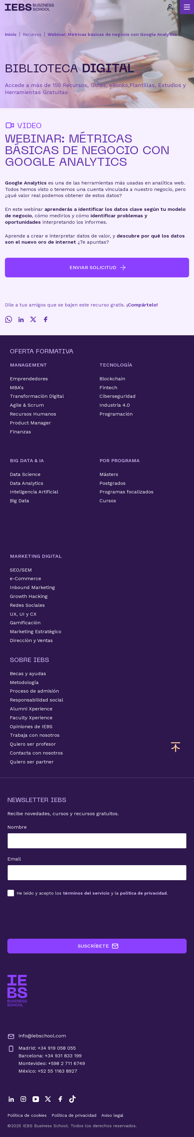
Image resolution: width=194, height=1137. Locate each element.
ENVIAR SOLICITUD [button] (98, 267)
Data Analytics (26, 483)
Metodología (24, 682)
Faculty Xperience (31, 718)
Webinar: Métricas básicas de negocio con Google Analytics (112, 34)
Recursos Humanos (33, 414)
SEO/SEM (21, 570)
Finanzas (20, 432)
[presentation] (54, 918)
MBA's (17, 387)
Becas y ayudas (28, 673)
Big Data (19, 501)
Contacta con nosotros (36, 753)
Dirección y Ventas (31, 640)
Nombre (17, 827)
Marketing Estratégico (35, 631)
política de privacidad (143, 893)
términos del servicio (86, 893)
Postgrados (112, 483)
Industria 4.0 (114, 405)
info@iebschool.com (36, 1036)
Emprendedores (29, 379)
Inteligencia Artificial (34, 492)
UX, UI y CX (23, 614)
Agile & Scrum (27, 405)
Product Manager (30, 423)
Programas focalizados (126, 492)
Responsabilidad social (36, 700)
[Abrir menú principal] (187, 7)
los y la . (92, 893)
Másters (108, 474)
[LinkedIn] (21, 319)
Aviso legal (112, 1115)
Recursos (32, 34)
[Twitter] (33, 319)
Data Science (25, 474)
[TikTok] (72, 1099)
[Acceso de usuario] (170, 7)
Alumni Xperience (31, 709)
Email (14, 859)
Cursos (107, 501)
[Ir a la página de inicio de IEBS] (17, 991)
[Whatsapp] (8, 319)
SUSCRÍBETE (98, 946)
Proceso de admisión (34, 691)
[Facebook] (45, 319)
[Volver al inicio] (29, 7)
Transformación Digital (37, 396)
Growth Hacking (29, 596)
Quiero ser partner (32, 762)
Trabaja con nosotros (35, 735)
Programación (116, 414)
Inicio (11, 34)
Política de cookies (27, 1115)
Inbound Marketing (32, 587)
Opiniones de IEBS (31, 726)
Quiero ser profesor (33, 744)
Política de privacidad (74, 1115)
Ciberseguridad (117, 396)
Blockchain (112, 379)
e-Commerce (25, 578)
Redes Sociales (27, 605)
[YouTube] (35, 1099)
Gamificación (25, 623)
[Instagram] (23, 1099)
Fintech (108, 387)
